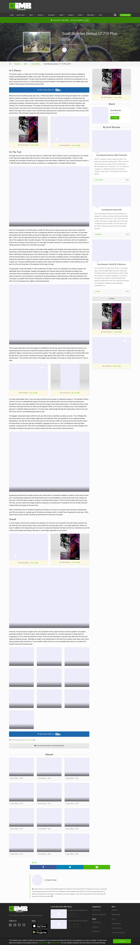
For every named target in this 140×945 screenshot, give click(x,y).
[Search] (115, 15)
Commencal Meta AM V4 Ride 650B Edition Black (50, 799)
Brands (70, 15)
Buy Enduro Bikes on (49, 90)
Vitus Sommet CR (72, 774)
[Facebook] (10, 925)
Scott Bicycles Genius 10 (46, 850)
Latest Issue (20, 15)
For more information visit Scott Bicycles (49, 746)
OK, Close (122, 941)
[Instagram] (19, 925)
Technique (51, 15)
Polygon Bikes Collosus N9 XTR (21, 824)
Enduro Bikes (99, 180)
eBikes (61, 15)
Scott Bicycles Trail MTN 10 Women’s (111, 264)
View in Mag (34, 145)
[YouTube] (23, 925)
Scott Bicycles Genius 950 (112, 210)
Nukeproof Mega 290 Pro (46, 824)
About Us (95, 927)
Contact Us (96, 931)
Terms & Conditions (118, 933)
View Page (114, 117)
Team (114, 919)
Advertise (115, 910)
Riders (80, 15)
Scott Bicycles (115, 110)
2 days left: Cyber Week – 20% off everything (70, 20)
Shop (100, 15)
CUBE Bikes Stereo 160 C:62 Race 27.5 (77, 799)
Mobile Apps (116, 914)
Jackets (97, 291)
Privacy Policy (116, 928)
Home (12, 15)
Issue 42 (27, 740)
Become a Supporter (99, 914)
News (31, 15)
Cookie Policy (116, 924)
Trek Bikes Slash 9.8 (72, 824)
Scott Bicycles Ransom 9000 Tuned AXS (22, 774)
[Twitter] (15, 925)
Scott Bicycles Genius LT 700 (20, 850)
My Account (96, 910)
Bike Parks (90, 15)
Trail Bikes (98, 234)
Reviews (40, 15)
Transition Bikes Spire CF (74, 850)
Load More (112, 298)
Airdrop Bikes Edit (44, 774)
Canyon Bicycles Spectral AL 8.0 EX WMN (22, 799)
